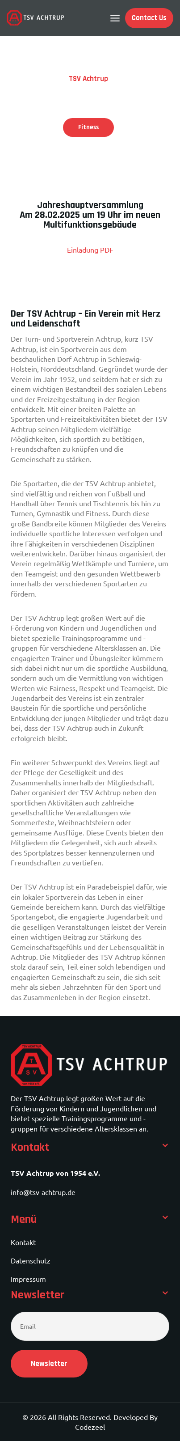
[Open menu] (115, 18)
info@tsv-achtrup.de (43, 1191)
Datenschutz (30, 1260)
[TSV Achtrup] (36, 17)
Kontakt (23, 1242)
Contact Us (149, 18)
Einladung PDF (90, 249)
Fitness (88, 127)
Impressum (28, 1278)
